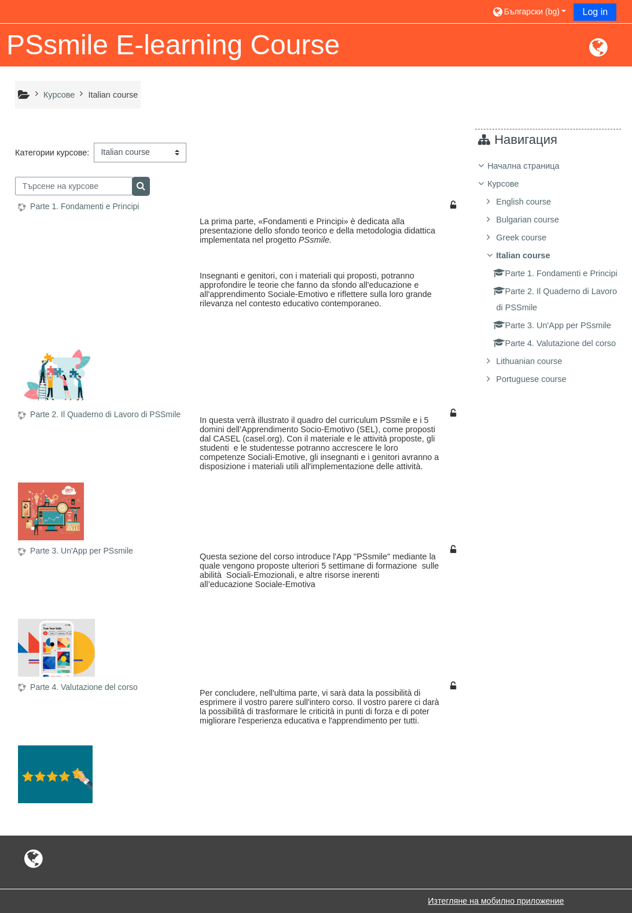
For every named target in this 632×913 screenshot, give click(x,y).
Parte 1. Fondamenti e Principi (84, 206)
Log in (595, 12)
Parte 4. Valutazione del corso (84, 687)
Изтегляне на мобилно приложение (496, 900)
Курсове (511, 183)
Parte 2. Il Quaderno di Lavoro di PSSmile (105, 414)
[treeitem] (552, 297)
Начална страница (532, 165)
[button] (529, 11)
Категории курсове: (52, 152)
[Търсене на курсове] (74, 186)
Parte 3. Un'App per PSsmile (81, 550)
